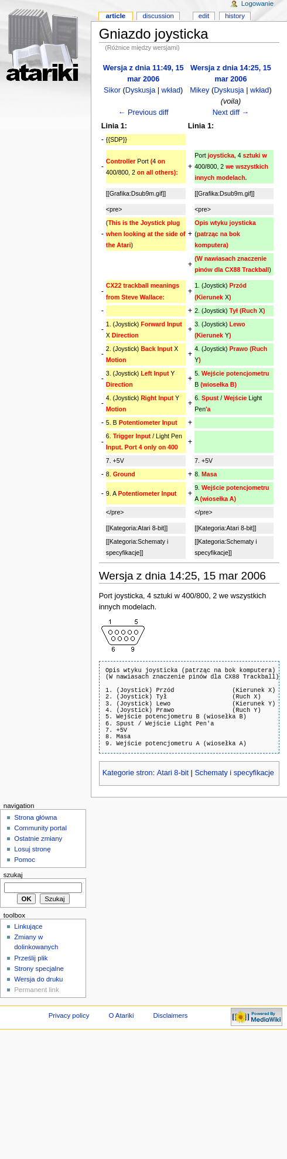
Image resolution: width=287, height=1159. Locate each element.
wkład (171, 90)
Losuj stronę (32, 849)
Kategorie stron (127, 773)
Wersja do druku (38, 979)
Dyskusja (140, 90)
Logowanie (257, 3)
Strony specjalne (39, 968)
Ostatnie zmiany (38, 838)
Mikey (199, 90)
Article (115, 15)
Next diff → (231, 112)
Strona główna (35, 817)
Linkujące (28, 926)
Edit (204, 15)
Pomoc (24, 859)
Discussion (157, 15)
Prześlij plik (30, 958)
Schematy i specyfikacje (234, 773)
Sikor (112, 90)
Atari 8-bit (173, 773)
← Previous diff (143, 112)
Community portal (40, 827)
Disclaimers (170, 1015)
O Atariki (121, 1015)
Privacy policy (69, 1015)
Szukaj (13, 874)
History (235, 15)
